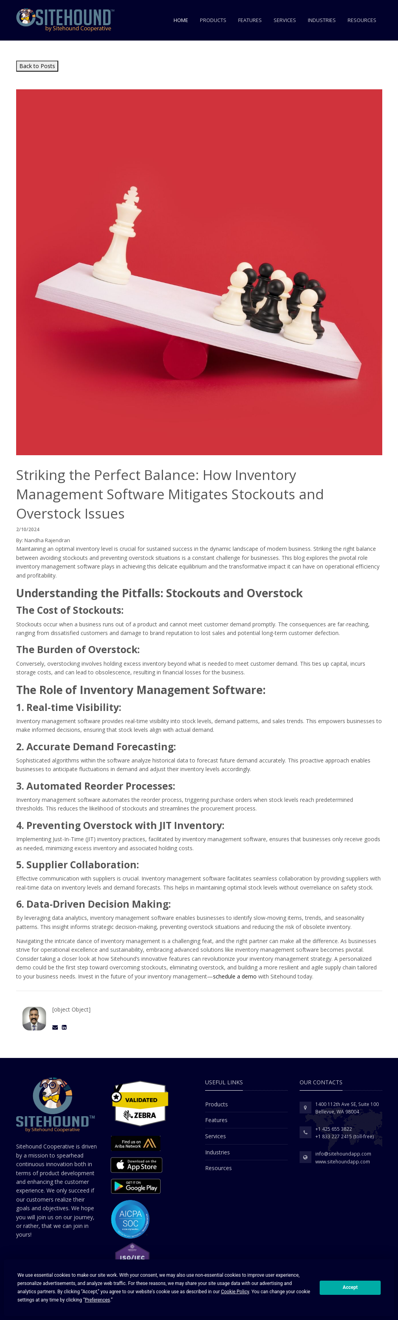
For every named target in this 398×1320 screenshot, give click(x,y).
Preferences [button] (97, 1300)
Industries (322, 20)
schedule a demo (235, 976)
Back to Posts (37, 66)
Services (285, 20)
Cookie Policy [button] (235, 1291)
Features (250, 20)
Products (213, 20)
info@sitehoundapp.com (343, 1153)
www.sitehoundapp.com (342, 1161)
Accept (350, 1287)
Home (181, 20)
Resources (362, 20)
